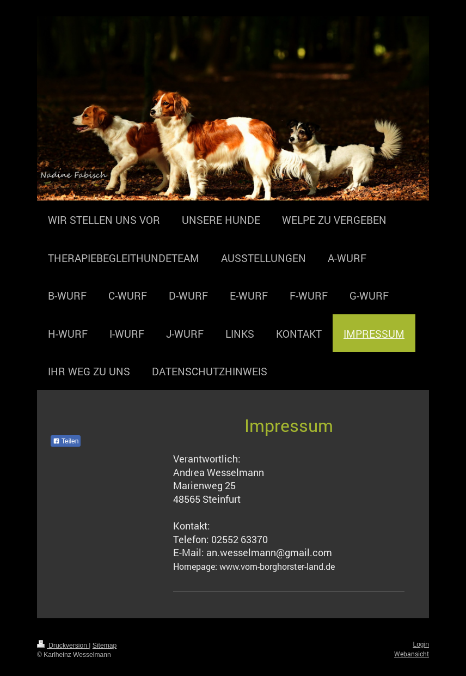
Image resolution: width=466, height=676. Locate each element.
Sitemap (104, 645)
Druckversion (63, 645)
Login (421, 644)
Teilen (65, 441)
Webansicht (411, 653)
